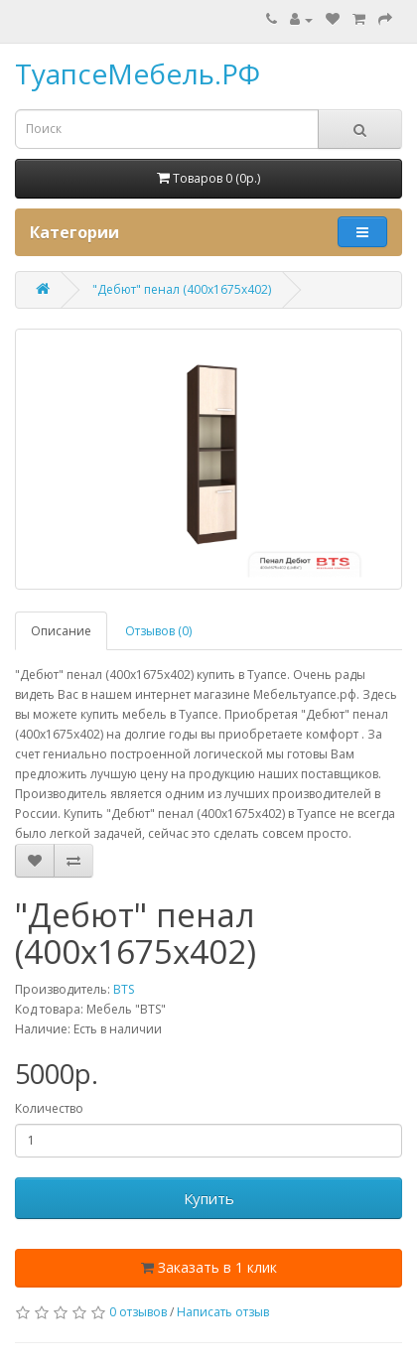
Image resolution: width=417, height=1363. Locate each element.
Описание (61, 630)
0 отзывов (138, 1311)
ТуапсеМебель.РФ (137, 73)
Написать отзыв (223, 1311)
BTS (123, 989)
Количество (49, 1108)
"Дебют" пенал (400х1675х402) (181, 289)
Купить (209, 1198)
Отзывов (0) (158, 630)
